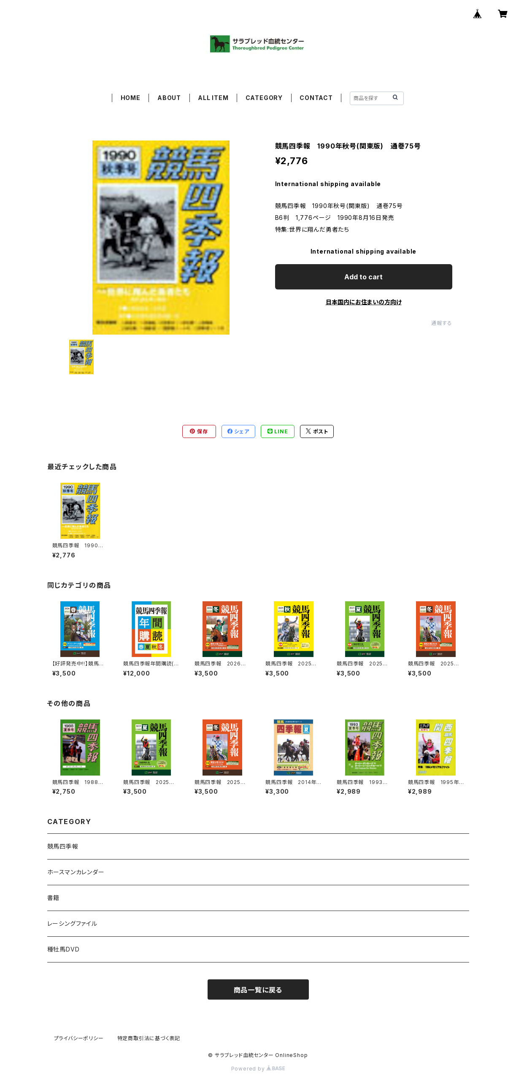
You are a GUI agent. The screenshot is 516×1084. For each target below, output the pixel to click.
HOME (130, 97)
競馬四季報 (62, 846)
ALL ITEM (213, 97)
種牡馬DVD (63, 949)
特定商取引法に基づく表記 (149, 1038)
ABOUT (169, 97)
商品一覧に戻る (258, 990)
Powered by (258, 1068)
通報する (441, 323)
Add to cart (363, 277)
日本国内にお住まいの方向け (364, 301)
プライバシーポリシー (79, 1038)
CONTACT (316, 97)
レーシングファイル (72, 923)
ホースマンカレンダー (76, 872)
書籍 (53, 897)
